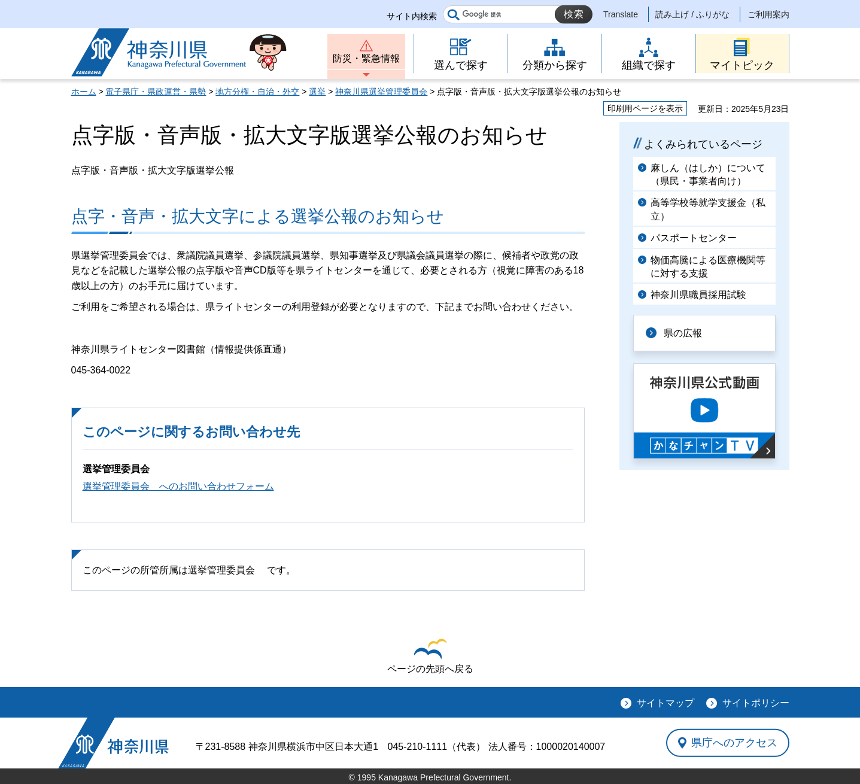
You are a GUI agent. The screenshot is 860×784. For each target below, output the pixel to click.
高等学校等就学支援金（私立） (708, 209)
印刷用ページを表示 (645, 108)
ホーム (83, 91)
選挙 (317, 91)
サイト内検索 (412, 16)
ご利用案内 (768, 14)
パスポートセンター (694, 238)
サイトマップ (665, 703)
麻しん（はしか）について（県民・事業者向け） (708, 174)
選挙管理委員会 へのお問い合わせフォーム (178, 486)
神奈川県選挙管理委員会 (381, 91)
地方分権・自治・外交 (257, 91)
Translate (620, 14)
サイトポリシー (755, 703)
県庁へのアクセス (734, 743)
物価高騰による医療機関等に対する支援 (708, 266)
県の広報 (683, 333)
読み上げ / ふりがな (692, 14)
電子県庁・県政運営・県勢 (155, 91)
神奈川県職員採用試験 (698, 295)
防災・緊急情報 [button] (366, 58)
